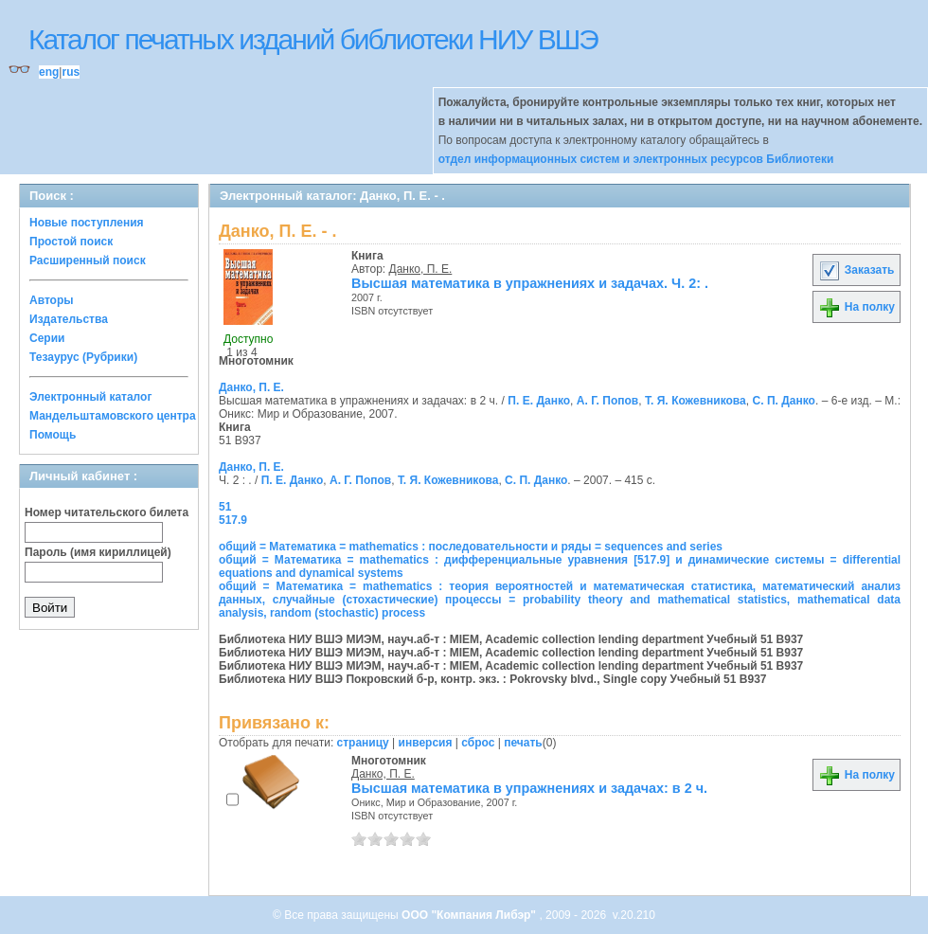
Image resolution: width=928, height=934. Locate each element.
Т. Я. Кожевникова (695, 400)
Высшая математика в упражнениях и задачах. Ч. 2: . (529, 283)
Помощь (52, 434)
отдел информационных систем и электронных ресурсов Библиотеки (636, 159)
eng (49, 72)
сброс (477, 742)
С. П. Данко (784, 400)
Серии (46, 338)
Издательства (68, 319)
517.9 (233, 520)
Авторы (51, 300)
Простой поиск (71, 241)
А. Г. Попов (607, 400)
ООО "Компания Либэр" (470, 915)
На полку (856, 307)
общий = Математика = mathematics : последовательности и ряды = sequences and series (471, 546)
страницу (363, 742)
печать (523, 742)
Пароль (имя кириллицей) (98, 552)
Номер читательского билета (106, 512)
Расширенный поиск (87, 260)
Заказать (856, 270)
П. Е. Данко (539, 400)
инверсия (426, 742)
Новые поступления (86, 222)
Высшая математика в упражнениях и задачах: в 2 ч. (529, 788)
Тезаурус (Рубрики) (83, 357)
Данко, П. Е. (421, 269)
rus (71, 72)
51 (225, 506)
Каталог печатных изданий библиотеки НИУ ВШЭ (313, 39)
